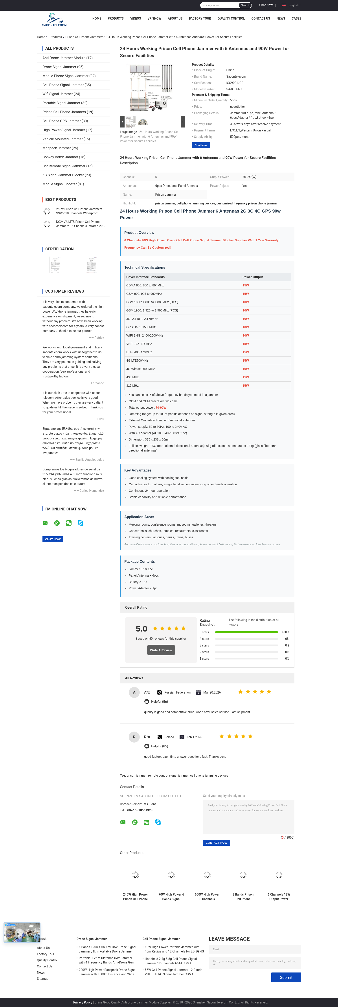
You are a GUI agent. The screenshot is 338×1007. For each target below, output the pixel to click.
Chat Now (266, 5)
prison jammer (137, 775)
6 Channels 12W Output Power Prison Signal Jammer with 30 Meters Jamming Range (279, 897)
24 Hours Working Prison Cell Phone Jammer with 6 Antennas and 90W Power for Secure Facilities (149, 136)
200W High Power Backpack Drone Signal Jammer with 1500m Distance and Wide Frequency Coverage (107, 972)
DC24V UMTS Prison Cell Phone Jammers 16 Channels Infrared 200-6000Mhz (80, 226)
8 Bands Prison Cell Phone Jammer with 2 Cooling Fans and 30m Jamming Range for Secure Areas (243, 897)
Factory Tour (200, 18)
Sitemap (42, 978)
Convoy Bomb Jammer (60, 157)
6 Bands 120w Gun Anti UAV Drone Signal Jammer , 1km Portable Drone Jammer (107, 949)
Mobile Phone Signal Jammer (65, 76)
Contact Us (261, 18)
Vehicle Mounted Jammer (62, 139)
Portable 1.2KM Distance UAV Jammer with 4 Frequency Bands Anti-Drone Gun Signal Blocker (106, 960)
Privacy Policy (82, 1002)
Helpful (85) (159, 746)
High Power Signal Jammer (63, 130)
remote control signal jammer (168, 775)
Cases (296, 18)
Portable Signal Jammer (61, 103)
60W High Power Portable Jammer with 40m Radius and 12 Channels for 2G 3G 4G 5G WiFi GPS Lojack (174, 949)
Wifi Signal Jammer (57, 94)
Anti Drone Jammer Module (63, 58)
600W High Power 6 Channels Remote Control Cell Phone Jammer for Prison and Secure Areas (207, 897)
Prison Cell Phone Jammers (84, 37)
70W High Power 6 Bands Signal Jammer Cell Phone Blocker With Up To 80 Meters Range (171, 897)
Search (245, 5)
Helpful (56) (159, 702)
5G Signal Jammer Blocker (63, 175)
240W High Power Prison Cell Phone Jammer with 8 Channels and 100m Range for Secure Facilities (135, 897)
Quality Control (231, 18)
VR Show (154, 18)
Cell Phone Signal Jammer (63, 85)
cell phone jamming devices (209, 775)
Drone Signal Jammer (59, 67)
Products (116, 18)
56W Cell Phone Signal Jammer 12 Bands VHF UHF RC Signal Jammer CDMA (173, 972)
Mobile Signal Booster (59, 184)
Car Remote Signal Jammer (63, 166)
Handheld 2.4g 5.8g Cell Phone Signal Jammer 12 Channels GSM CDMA (171, 961)
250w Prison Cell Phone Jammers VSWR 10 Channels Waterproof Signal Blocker (79, 213)
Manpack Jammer (56, 148)
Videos (135, 18)
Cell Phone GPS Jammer (61, 121)
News (281, 18)
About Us (175, 18)
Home (96, 18)
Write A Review (161, 650)
